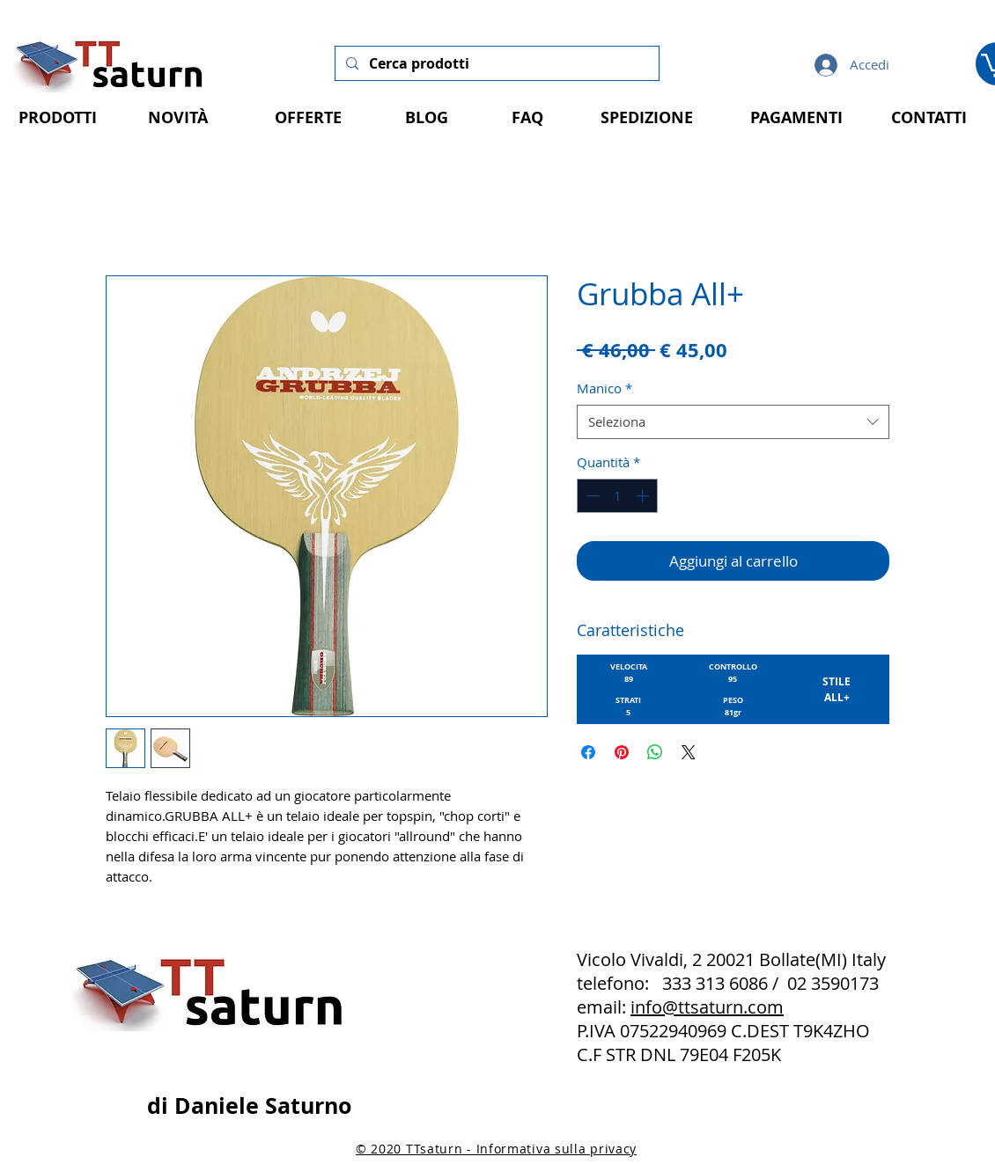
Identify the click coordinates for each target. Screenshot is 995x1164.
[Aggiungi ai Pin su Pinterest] (621, 752)
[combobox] (733, 422)
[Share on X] (688, 752)
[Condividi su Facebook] (588, 752)
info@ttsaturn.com (707, 1007)
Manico (604, 388)
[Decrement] (591, 496)
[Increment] (644, 496)
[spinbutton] (617, 496)
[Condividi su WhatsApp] (655, 752)
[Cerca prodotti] (495, 63)
